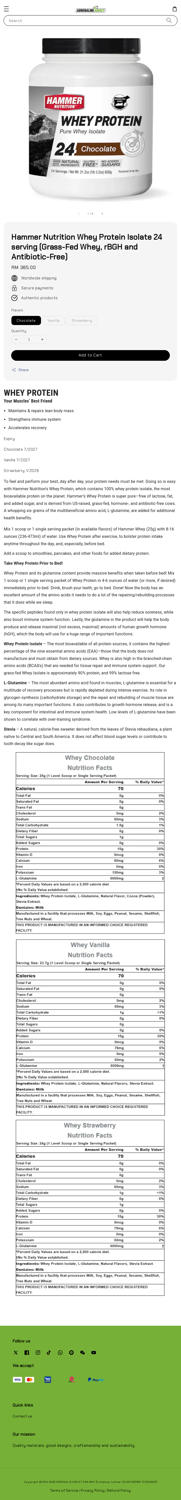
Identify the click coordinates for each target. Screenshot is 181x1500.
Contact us (22, 1416)
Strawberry (82, 320)
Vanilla (54, 320)
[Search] (169, 20)
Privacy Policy (93, 1490)
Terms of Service (64, 1490)
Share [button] (20, 370)
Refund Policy (119, 1490)
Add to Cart (90, 355)
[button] (6, 8)
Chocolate (26, 320)
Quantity (18, 331)
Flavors (17, 310)
